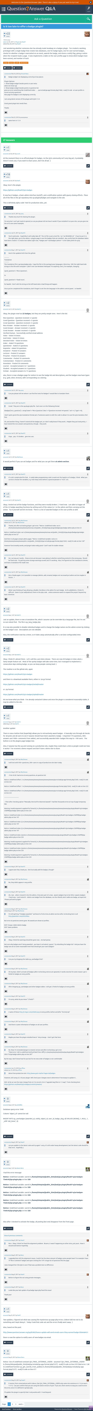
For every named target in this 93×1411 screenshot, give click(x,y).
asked (4, 42)
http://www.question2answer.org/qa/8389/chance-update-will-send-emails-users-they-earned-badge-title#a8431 (45, 1332)
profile (17, 62)
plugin (11, 62)
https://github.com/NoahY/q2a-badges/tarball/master (23, 684)
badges (6, 62)
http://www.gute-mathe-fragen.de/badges (41, 1073)
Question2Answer (67, 1409)
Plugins (18, 42)
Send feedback (6, 1409)
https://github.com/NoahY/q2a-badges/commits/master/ (23, 1084)
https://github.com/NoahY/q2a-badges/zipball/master (23, 694)
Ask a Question (43, 18)
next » (21, 1404)
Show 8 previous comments (13, 1235)
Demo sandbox (17, 1409)
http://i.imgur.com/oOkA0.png (29, 1012)
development (24, 62)
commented (7, 73)
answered (5, 153)
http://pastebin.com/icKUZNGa (18, 916)
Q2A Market (87, 1409)
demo (55, 2)
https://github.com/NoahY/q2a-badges (17, 190)
